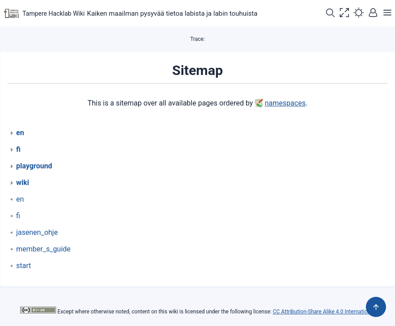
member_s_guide (43, 249)
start (23, 265)
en (20, 199)
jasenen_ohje (37, 232)
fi (18, 215)
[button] (330, 13)
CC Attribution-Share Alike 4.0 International (323, 311)
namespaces (285, 103)
